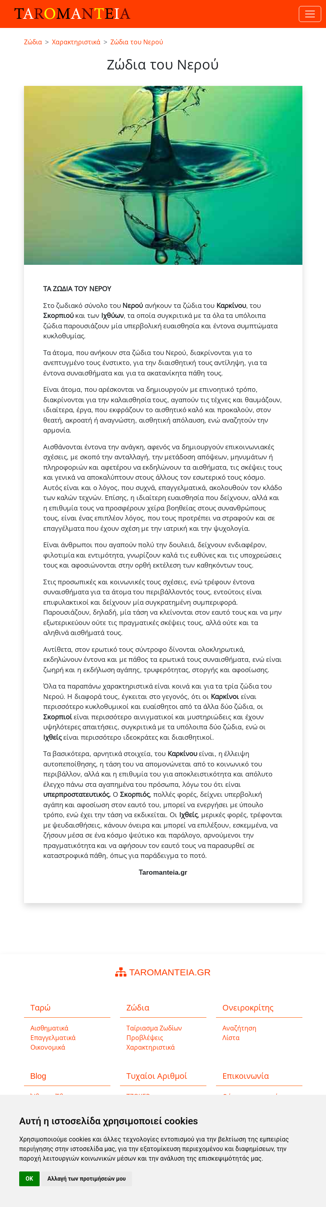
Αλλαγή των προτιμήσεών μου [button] (87, 1178)
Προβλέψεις (144, 1037)
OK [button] (29, 1178)
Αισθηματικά (49, 1028)
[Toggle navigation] (310, 14)
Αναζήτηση (239, 1028)
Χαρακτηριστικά (150, 1047)
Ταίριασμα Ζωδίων (154, 1028)
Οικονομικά (47, 1047)
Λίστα (231, 1037)
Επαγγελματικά (53, 1037)
